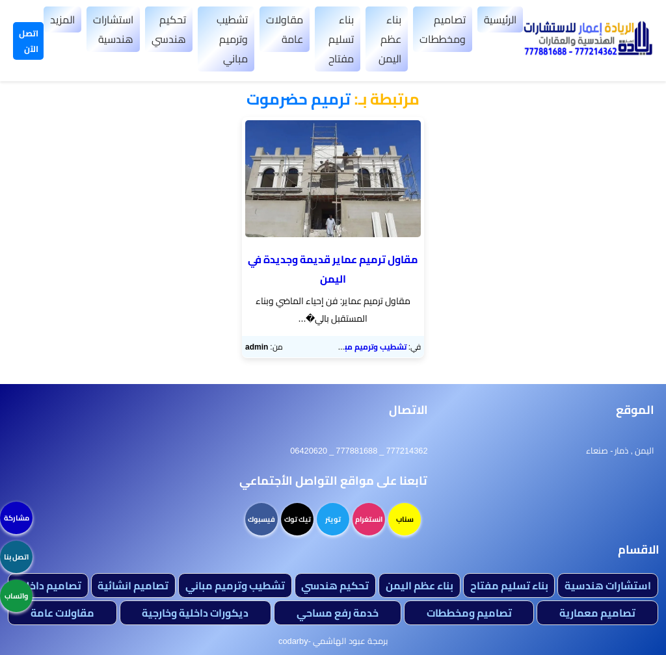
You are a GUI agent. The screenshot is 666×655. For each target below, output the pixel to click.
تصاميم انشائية (133, 585)
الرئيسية (500, 19)
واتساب (16, 595)
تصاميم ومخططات (443, 29)
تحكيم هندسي (169, 29)
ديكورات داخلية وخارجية (195, 613)
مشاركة (16, 517)
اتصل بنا (16, 556)
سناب (405, 519)
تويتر (333, 519)
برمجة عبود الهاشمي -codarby (333, 641)
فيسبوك (261, 519)
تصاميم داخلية (48, 585)
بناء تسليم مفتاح (341, 39)
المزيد (62, 19)
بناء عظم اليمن (390, 39)
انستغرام (368, 519)
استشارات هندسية (113, 29)
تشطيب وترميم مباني (232, 39)
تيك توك (297, 519)
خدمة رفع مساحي (338, 613)
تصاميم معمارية (597, 613)
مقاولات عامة (284, 29)
